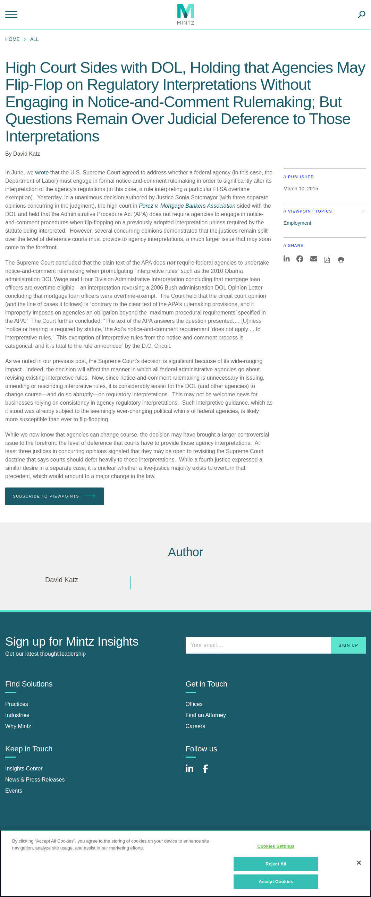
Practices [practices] (16, 704)
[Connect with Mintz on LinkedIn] (193, 772)
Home (12, 39)
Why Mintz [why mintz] (18, 726)
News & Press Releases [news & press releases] (35, 780)
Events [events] (13, 791)
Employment (297, 223)
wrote (42, 172)
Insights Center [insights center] (24, 768)
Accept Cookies (276, 881)
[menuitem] (14, 39)
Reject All (275, 863)
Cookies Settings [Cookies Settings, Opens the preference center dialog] (276, 846)
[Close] (358, 862)
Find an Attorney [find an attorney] (206, 715)
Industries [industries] (17, 715)
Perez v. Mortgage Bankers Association (187, 206)
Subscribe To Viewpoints (54, 496)
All (34, 39)
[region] (185, 863)
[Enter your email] (276, 645)
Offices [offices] (194, 704)
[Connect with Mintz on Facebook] (210, 772)
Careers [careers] (195, 726)
